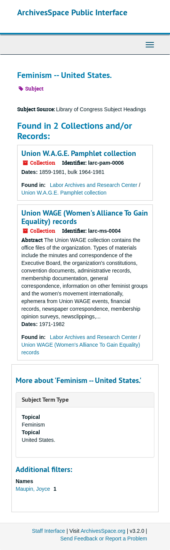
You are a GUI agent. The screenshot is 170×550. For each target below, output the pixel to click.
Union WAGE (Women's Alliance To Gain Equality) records (84, 217)
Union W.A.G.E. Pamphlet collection (78, 153)
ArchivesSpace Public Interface (72, 12)
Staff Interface (48, 531)
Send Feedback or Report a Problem (103, 538)
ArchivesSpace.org (102, 531)
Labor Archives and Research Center (94, 185)
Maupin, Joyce (33, 489)
